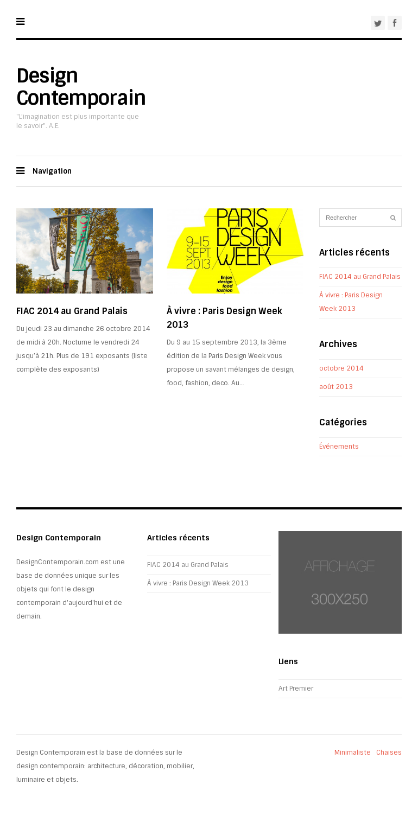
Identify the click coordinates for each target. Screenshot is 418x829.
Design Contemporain (81, 87)
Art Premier (295, 688)
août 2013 (336, 386)
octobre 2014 (341, 368)
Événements (339, 446)
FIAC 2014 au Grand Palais (72, 311)
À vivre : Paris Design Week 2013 (198, 583)
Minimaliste (352, 752)
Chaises (389, 752)
